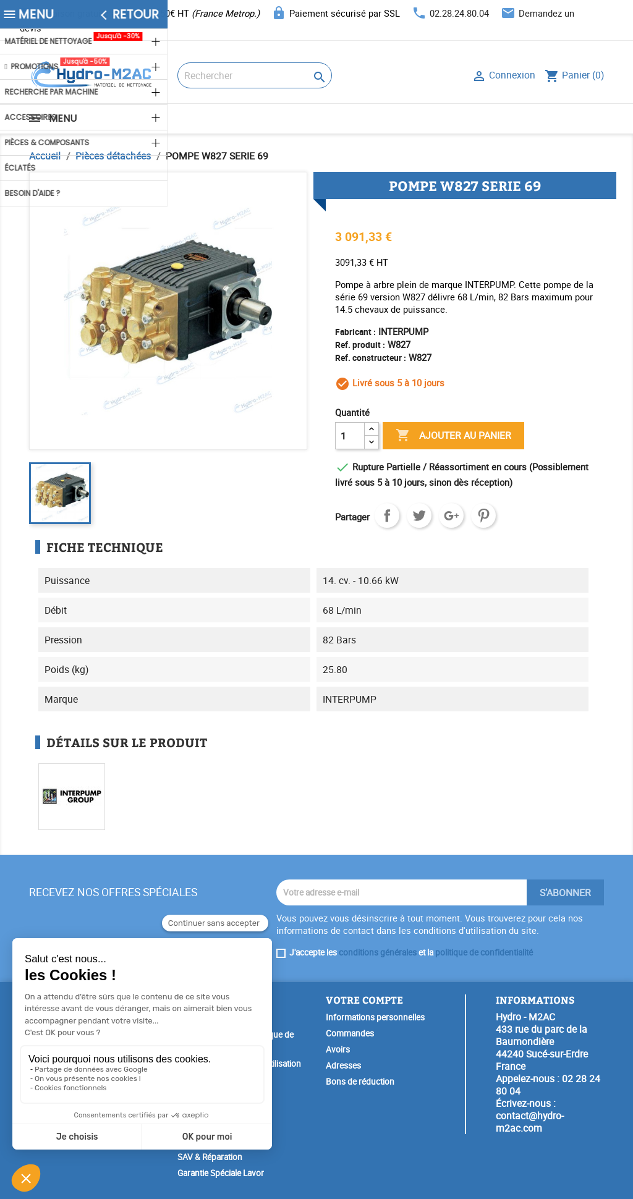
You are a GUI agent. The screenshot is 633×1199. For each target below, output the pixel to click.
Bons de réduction (360, 1081)
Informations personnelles (375, 1017)
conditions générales (378, 952)
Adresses (343, 1065)
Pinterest (483, 515)
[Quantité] (350, 435)
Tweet (419, 515)
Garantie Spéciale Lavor (220, 1173)
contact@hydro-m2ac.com (530, 1122)
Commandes (350, 1033)
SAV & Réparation (209, 1157)
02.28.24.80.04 (459, 13)
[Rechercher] (254, 75)
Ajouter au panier (453, 436)
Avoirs (338, 1049)
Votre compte (364, 999)
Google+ (451, 515)
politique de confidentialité (484, 952)
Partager (387, 515)
